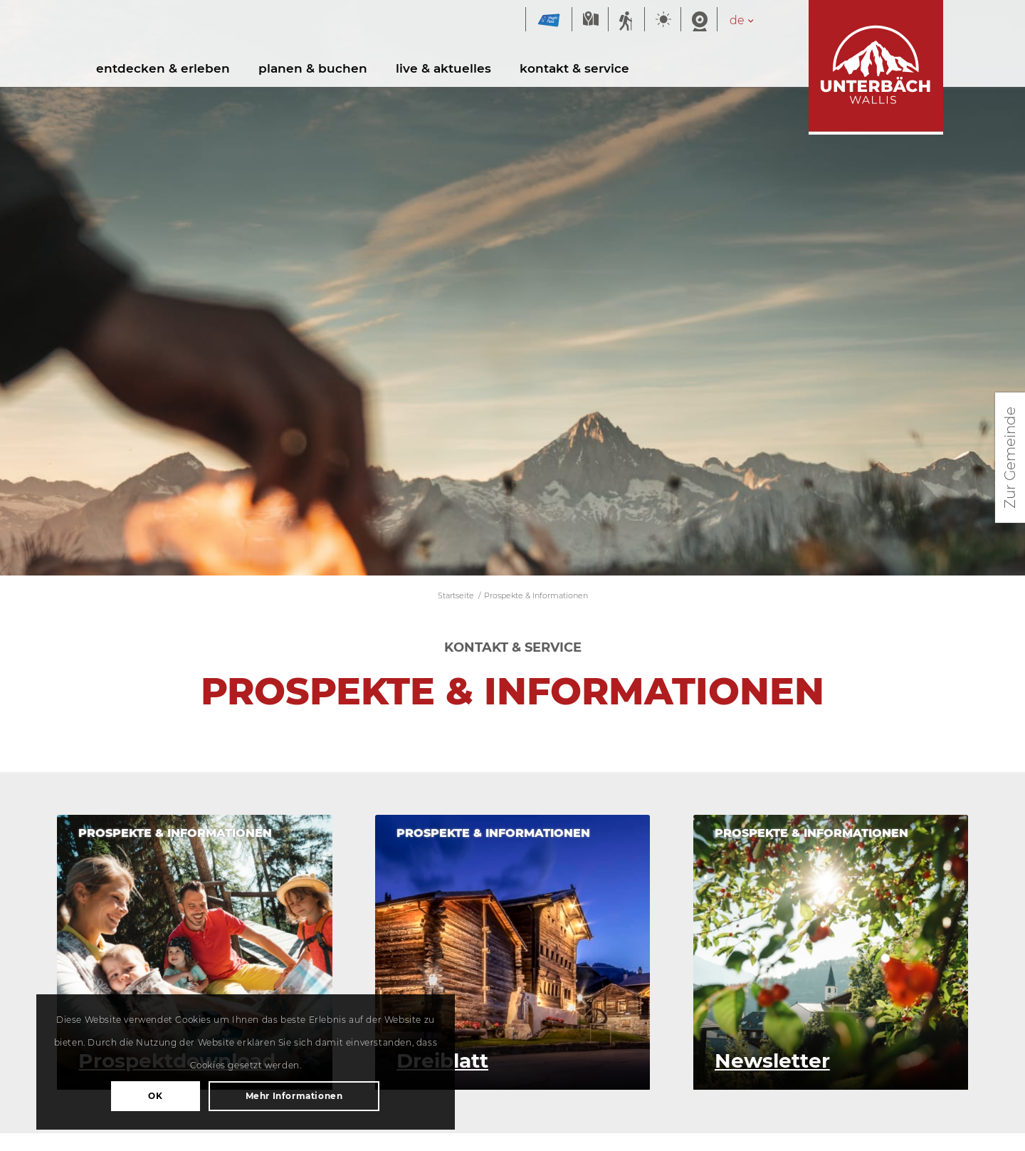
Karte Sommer (590, 20)
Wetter (662, 20)
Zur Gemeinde (1010, 458)
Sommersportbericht (626, 20)
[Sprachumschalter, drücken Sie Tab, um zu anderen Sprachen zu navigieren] (749, 20)
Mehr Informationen (150, 1095)
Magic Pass (549, 20)
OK (149, 1057)
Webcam (699, 20)
